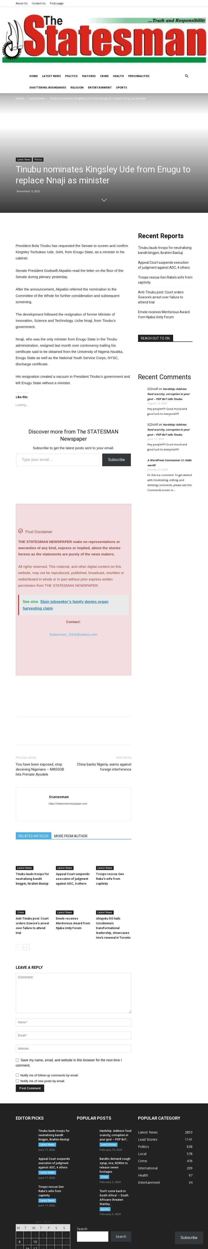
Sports (121, 87)
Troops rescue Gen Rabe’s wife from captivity (110, 878)
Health (118, 76)
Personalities (138, 76)
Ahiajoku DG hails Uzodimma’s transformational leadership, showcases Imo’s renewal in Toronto (113, 928)
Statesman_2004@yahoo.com (73, 634)
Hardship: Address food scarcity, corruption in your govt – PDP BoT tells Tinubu (168, 394)
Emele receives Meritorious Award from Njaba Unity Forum (73, 923)
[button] (186, 76)
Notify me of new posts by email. (42, 1081)
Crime (104, 76)
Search (82, 1229)
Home (33, 76)
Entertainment (100, 87)
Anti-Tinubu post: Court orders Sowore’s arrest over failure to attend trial (161, 297)
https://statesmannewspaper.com (68, 803)
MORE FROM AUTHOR (70, 836)
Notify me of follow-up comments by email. (49, 1075)
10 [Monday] (35, 1242)
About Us (21, 3)
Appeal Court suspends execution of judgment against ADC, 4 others (73, 878)
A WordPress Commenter (163, 460)
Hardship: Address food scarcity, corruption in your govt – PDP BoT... (115, 1135)
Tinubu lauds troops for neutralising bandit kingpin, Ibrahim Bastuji (32, 878)
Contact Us (38, 3)
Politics (71, 76)
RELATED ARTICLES (33, 836)
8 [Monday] (20, 1242)
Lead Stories (108, 1144)
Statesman (59, 796)
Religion (77, 87)
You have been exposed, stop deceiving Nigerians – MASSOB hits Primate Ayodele (40, 769)
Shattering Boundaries (47, 87)
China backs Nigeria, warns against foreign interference (104, 767)
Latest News (51, 76)
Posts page (57, 3)
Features (89, 76)
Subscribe (116, 460)
